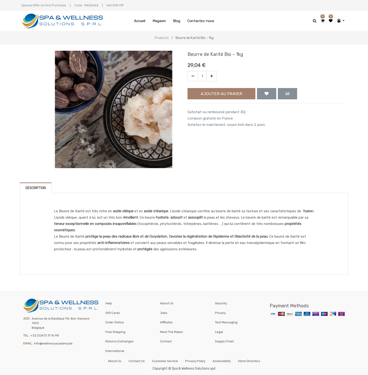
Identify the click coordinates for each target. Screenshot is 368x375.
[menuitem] (139, 21)
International (114, 350)
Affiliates (166, 321)
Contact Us (137, 360)
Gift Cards (112, 311)
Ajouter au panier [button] (221, 93)
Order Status (114, 321)
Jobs (163, 311)
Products (162, 38)
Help (108, 302)
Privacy (220, 311)
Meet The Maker (171, 331)
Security (221, 302)
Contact (166, 340)
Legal (219, 331)
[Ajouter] (211, 76)
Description (36, 188)
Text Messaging (226, 321)
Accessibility (222, 360)
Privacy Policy (195, 360)
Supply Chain (224, 340)
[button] (266, 93)
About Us (166, 302)
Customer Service (165, 360)
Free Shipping (115, 331)
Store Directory (249, 360)
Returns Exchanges (119, 340)
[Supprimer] (193, 76)
